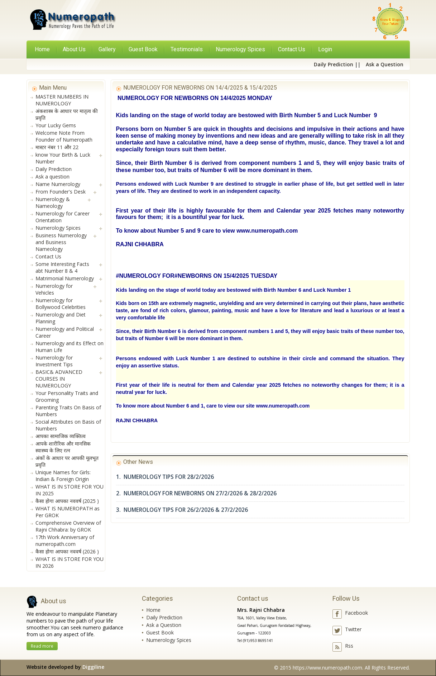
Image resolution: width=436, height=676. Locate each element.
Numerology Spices (168, 640)
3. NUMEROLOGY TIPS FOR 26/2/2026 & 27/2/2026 (182, 510)
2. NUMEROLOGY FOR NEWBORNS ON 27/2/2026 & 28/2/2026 (196, 493)
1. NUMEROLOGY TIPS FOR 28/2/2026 (165, 477)
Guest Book (160, 632)
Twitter (353, 629)
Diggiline (93, 666)
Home (42, 49)
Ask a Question (163, 625)
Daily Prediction (164, 617)
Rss (349, 645)
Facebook (356, 612)
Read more (42, 646)
